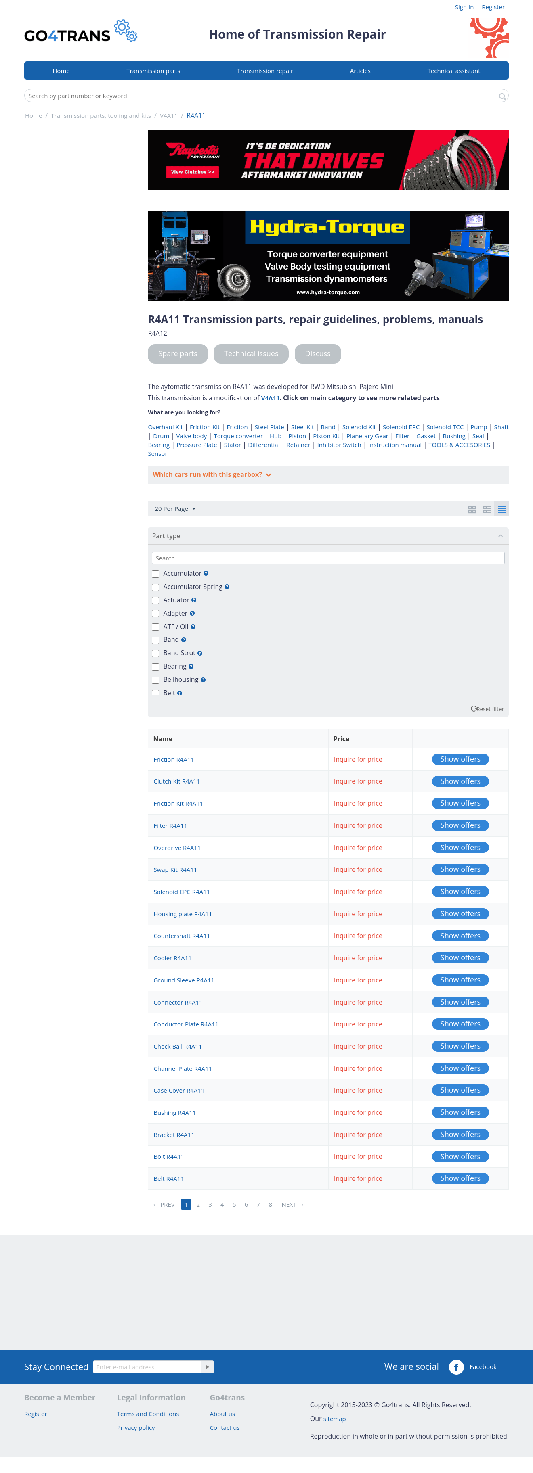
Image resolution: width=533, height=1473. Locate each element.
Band (328, 427)
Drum (161, 436)
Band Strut (183, 652)
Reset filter (490, 709)
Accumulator (186, 573)
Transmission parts (153, 71)
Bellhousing (185, 679)
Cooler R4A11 (172, 958)
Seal (478, 436)
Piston (297, 436)
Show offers (461, 759)
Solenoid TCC (445, 427)
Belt (173, 692)
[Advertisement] (81, 251)
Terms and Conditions (148, 1414)
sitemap (334, 1418)
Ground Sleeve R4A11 (183, 980)
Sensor (157, 453)
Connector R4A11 (177, 1002)
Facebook (473, 1367)
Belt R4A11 (168, 1178)
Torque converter (238, 436)
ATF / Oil (180, 626)
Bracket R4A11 (173, 1134)
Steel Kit (302, 427)
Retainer (299, 445)
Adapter (179, 613)
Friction (237, 427)
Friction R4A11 (173, 759)
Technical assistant (454, 71)
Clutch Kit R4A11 (176, 781)
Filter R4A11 (170, 825)
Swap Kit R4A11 (175, 869)
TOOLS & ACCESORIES (459, 445)
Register (493, 7)
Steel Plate (269, 427)
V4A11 (270, 398)
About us (222, 1414)
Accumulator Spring (197, 586)
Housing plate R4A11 (182, 914)
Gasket (426, 436)
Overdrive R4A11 (177, 848)
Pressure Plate (196, 445)
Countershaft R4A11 (181, 936)
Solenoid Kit (359, 427)
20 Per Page (175, 508)
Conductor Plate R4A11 (185, 1024)
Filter (402, 436)
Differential (263, 445)
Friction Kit (205, 427)
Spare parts (177, 353)
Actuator (180, 599)
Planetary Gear (367, 436)
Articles (360, 71)
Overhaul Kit (165, 427)
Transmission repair (265, 71)
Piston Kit (326, 436)
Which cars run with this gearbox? (208, 474)
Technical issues (251, 353)
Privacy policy (136, 1427)
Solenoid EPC (401, 427)
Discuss (318, 353)
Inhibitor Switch (339, 445)
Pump (478, 427)
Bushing (454, 436)
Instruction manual (395, 445)
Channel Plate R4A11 (182, 1068)
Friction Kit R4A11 (178, 803)
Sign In (464, 7)
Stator (232, 445)
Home (60, 71)
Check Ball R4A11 (177, 1046)
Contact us (225, 1427)
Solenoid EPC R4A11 (181, 892)
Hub (275, 436)
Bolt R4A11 (168, 1156)
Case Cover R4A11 (178, 1090)
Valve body (191, 436)
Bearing (159, 445)
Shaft (501, 427)
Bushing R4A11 (174, 1112)
